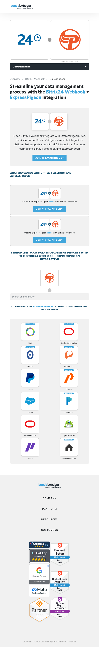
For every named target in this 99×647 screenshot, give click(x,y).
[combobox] (49, 296)
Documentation (21, 66)
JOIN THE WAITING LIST (49, 158)
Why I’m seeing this (70, 62)
